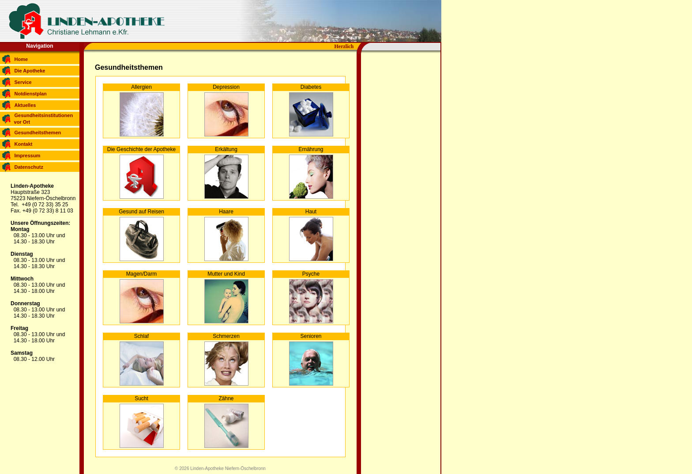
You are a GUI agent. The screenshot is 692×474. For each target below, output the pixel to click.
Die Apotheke (30, 70)
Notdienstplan (31, 93)
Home (21, 59)
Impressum (28, 155)
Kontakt (24, 144)
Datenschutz (29, 167)
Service (23, 82)
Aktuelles (25, 105)
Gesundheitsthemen (38, 132)
